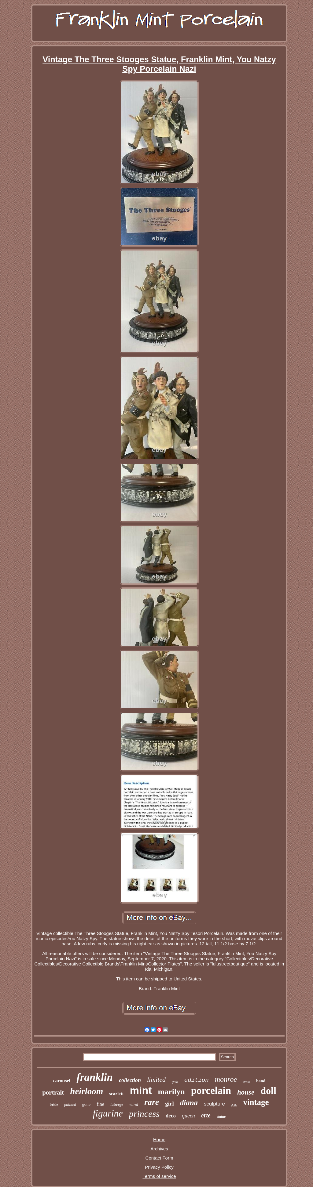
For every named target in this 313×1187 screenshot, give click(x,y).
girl (169, 1103)
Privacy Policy (159, 1167)
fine (100, 1104)
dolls (234, 1105)
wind (133, 1104)
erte (206, 1115)
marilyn (171, 1091)
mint (141, 1090)
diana (189, 1103)
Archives (159, 1148)
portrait (53, 1092)
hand (260, 1081)
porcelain (211, 1090)
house (245, 1092)
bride (54, 1104)
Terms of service (159, 1176)
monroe (226, 1079)
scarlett (116, 1093)
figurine (108, 1113)
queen (188, 1116)
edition (196, 1080)
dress (246, 1082)
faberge (116, 1104)
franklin (94, 1077)
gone (86, 1104)
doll (268, 1090)
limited (156, 1079)
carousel (62, 1080)
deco (171, 1116)
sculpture (214, 1104)
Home (159, 1139)
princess (144, 1114)
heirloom (86, 1091)
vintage (256, 1102)
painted (70, 1104)
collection (130, 1080)
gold (175, 1082)
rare (151, 1102)
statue (221, 1116)
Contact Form (159, 1157)
